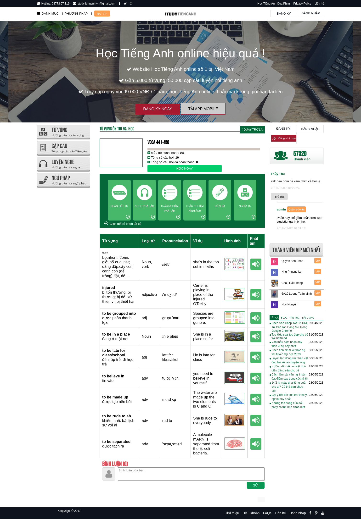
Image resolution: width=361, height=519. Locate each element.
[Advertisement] (63, 260)
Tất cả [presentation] (274, 317)
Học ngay (184, 168)
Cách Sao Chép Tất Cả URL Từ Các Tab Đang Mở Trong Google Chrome (289, 326)
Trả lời (279, 197)
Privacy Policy (302, 3)
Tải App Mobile (203, 109)
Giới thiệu (232, 513)
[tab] (274, 317)
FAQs (267, 513)
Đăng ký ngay (157, 109)
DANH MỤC (48, 13)
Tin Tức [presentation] (295, 317)
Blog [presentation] (284, 317)
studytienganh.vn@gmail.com (95, 3)
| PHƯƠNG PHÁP (75, 13)
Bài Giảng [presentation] (308, 317)
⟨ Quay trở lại (252, 129)
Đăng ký (284, 13)
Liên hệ (319, 3)
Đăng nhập (310, 13)
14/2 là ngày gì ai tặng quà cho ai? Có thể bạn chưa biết (288, 386)
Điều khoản (251, 513)
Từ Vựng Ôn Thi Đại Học (117, 128)
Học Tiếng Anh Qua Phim (273, 3)
